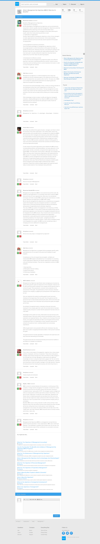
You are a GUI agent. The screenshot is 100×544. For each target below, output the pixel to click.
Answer (56, 515)
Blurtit (17, 4)
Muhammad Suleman (28, 20)
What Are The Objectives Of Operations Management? (32, 468)
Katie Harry (25, 73)
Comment (32, 67)
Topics (63, 4)
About (30, 530)
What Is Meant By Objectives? (25, 477)
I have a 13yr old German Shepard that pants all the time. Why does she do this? (73, 89)
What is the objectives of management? (28, 487)
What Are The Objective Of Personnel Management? (31, 463)
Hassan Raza (26, 127)
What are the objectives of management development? (32, 482)
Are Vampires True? (68, 100)
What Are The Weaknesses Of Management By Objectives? (33, 453)
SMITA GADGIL (26, 280)
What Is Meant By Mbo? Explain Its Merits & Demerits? (31, 472)
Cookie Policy (44, 534)
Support (31, 534)
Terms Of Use (44, 530)
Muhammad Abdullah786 (29, 190)
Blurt (36, 67)
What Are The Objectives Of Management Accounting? (32, 442)
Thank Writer (26, 67)
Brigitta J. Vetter (26, 383)
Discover (72, 4)
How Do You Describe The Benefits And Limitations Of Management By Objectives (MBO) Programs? (36, 447)
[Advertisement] (39, 117)
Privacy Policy (44, 532)
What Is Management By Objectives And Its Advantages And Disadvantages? (38, 458)
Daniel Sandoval (26, 350)
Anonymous (25, 110)
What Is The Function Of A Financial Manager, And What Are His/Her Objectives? (72, 73)
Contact (31, 532)
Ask (55, 4)
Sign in (81, 4)
